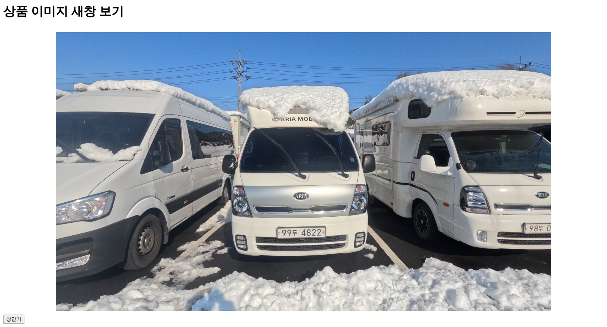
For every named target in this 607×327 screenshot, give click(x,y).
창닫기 (13, 319)
